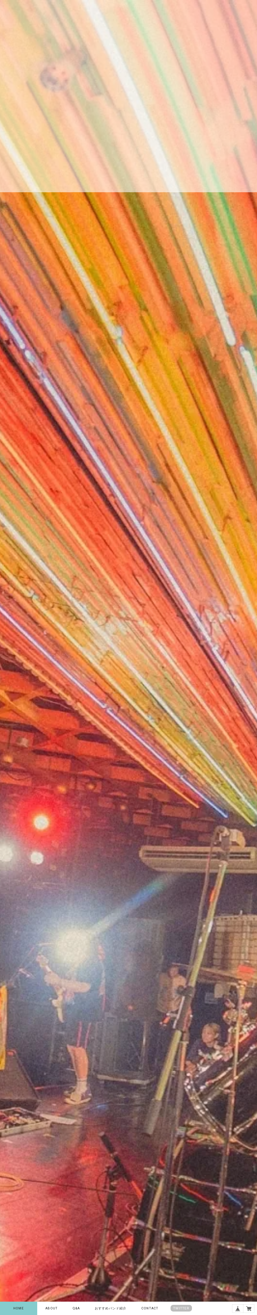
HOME (18, 1308)
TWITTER (181, 1308)
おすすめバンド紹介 (111, 1308)
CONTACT (149, 1308)
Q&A (76, 1308)
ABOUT (51, 1308)
